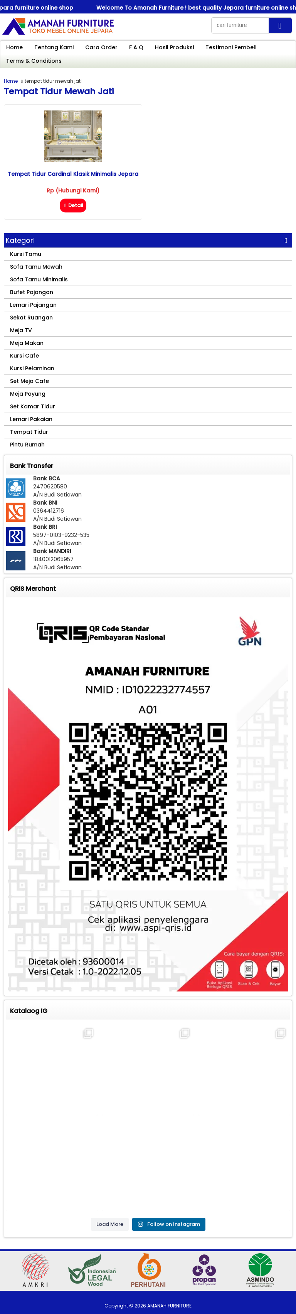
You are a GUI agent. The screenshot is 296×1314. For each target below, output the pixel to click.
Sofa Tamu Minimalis (39, 279)
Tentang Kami (54, 47)
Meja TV (21, 330)
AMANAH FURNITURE (169, 1305)
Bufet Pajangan (31, 292)
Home (14, 47)
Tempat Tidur (29, 432)
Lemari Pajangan (33, 305)
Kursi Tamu (25, 254)
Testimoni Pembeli (230, 47)
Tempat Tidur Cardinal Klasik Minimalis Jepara (73, 174)
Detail (73, 205)
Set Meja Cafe (29, 381)
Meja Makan (27, 343)
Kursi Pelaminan (32, 368)
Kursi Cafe (24, 355)
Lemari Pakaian (31, 419)
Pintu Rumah (27, 444)
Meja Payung (27, 394)
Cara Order (101, 47)
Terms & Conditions (34, 61)
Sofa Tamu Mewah (36, 267)
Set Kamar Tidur (32, 406)
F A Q (136, 47)
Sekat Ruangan (31, 317)
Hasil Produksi (174, 47)
